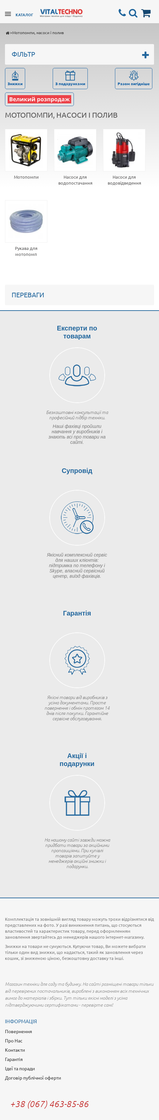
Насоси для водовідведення (124, 180)
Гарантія (14, 1059)
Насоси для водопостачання (75, 180)
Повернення (18, 1031)
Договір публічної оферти (33, 1078)
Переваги (28, 294)
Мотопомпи (26, 177)
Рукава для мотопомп (26, 251)
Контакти (15, 1050)
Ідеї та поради (20, 1068)
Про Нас (14, 1040)
